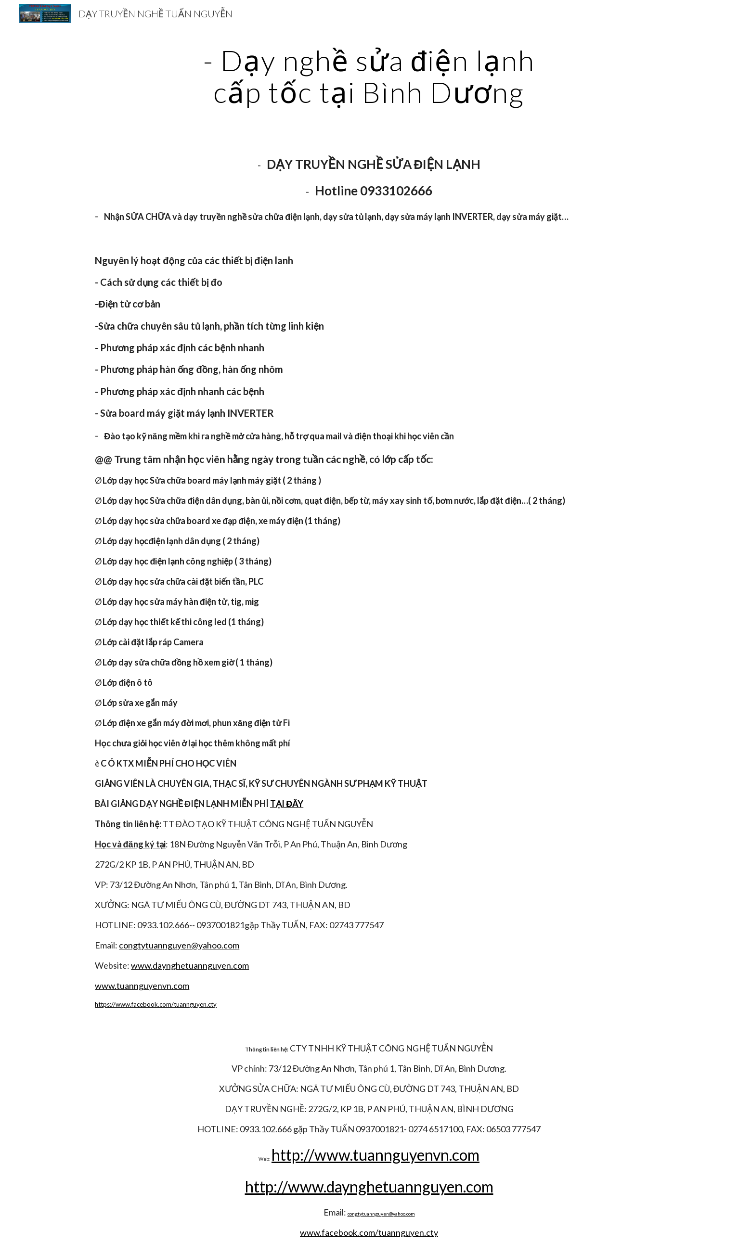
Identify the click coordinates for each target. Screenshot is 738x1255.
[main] (369, 76)
